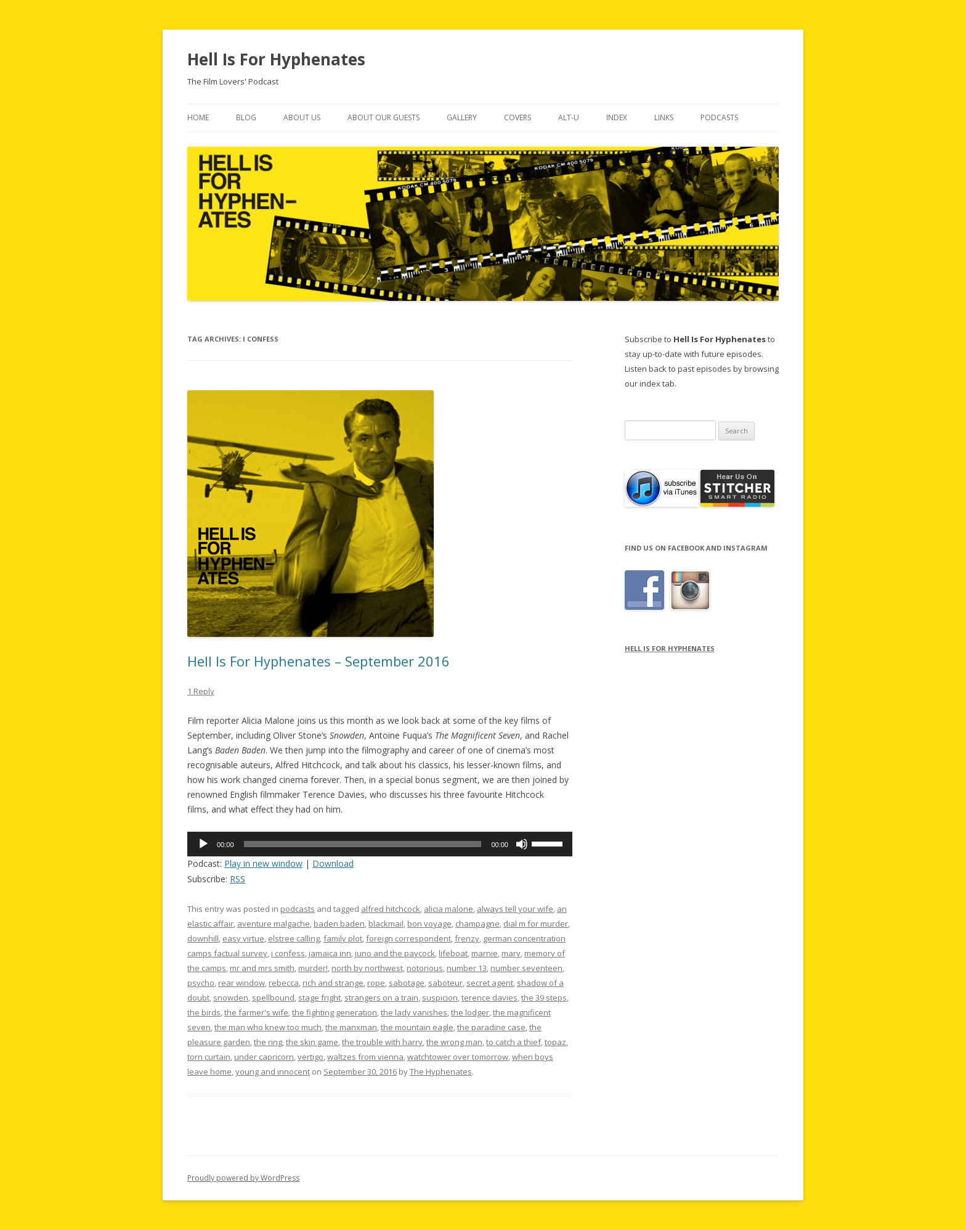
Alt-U (568, 117)
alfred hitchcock (390, 908)
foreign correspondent (408, 938)
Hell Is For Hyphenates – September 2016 (318, 661)
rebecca (284, 982)
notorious (425, 968)
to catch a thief (513, 1042)
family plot (342, 938)
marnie (484, 953)
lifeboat (453, 953)
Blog (246, 117)
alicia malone (448, 908)
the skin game (312, 1042)
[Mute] (522, 844)
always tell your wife (515, 908)
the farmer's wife (256, 1012)
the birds (204, 1012)
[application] (379, 844)
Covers (517, 117)
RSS (237, 879)
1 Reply (200, 691)
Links (663, 117)
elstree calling (294, 938)
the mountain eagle (417, 1027)
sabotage (406, 982)
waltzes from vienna (365, 1056)
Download (333, 863)
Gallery (462, 117)
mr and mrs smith (262, 968)
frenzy (467, 938)
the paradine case (491, 1027)
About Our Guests (383, 117)
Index (616, 117)
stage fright (319, 997)
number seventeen (526, 968)
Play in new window (263, 863)
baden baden (339, 923)
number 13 (467, 968)
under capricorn (264, 1056)
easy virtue (243, 938)
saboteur (445, 982)
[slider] (363, 844)
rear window (241, 982)
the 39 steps (544, 997)
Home (198, 117)
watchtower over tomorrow (457, 1056)
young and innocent (272, 1071)
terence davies (489, 997)
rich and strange (332, 982)
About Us (301, 117)
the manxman (351, 1027)
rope (376, 982)
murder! (313, 968)
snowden (230, 997)
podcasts (297, 908)
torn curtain (208, 1056)
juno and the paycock (395, 953)
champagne (477, 923)
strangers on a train (381, 997)
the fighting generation (334, 1012)
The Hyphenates (441, 1071)
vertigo (310, 1056)
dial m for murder (535, 923)
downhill (203, 938)
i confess (288, 953)
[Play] (203, 844)
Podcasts (719, 117)
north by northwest (367, 968)
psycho (200, 982)
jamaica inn (330, 953)
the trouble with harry (382, 1042)
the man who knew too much (268, 1027)
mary (511, 953)
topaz (555, 1042)
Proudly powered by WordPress (243, 1178)
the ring (268, 1042)
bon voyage (429, 923)
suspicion (440, 997)
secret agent (489, 982)
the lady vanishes (414, 1012)
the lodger (470, 1012)
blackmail (386, 923)
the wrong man (454, 1042)
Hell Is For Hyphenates (276, 59)
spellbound (273, 997)
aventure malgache (273, 923)
